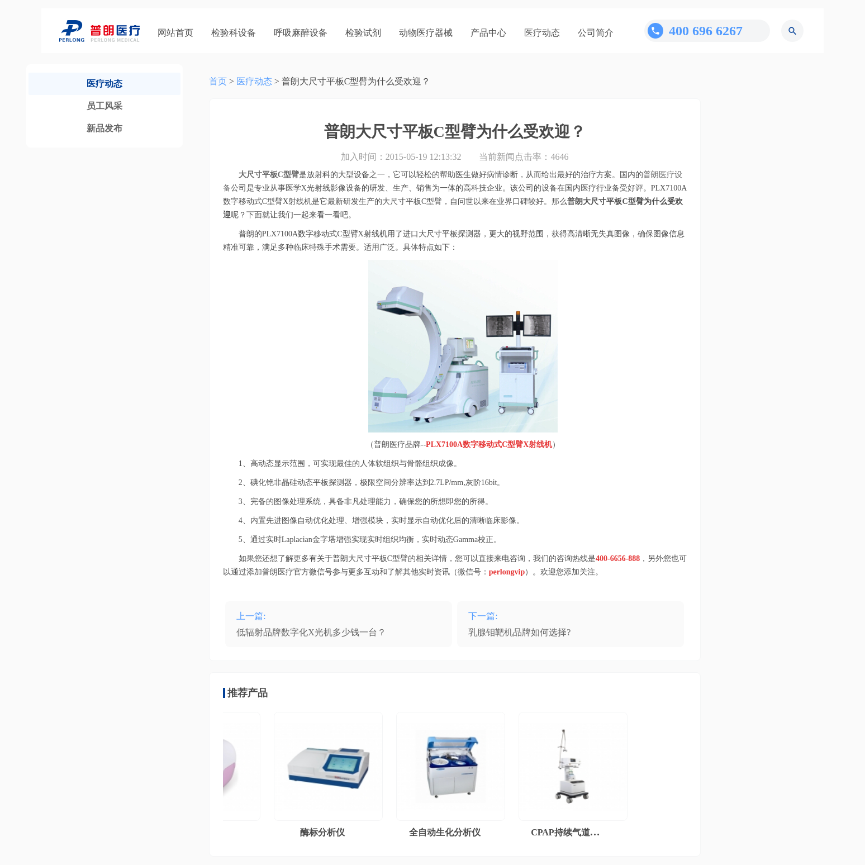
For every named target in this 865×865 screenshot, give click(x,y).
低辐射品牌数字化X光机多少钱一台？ (311, 632)
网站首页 (175, 32)
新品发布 (104, 128)
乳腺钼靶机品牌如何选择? (519, 632)
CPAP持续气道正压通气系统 (590, 832)
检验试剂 (363, 32)
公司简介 (596, 32)
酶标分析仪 (325, 832)
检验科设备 (233, 32)
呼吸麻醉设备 (300, 32)
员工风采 (104, 106)
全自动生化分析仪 (447, 832)
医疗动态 (542, 32)
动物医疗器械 (426, 32)
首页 (218, 81)
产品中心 (488, 32)
